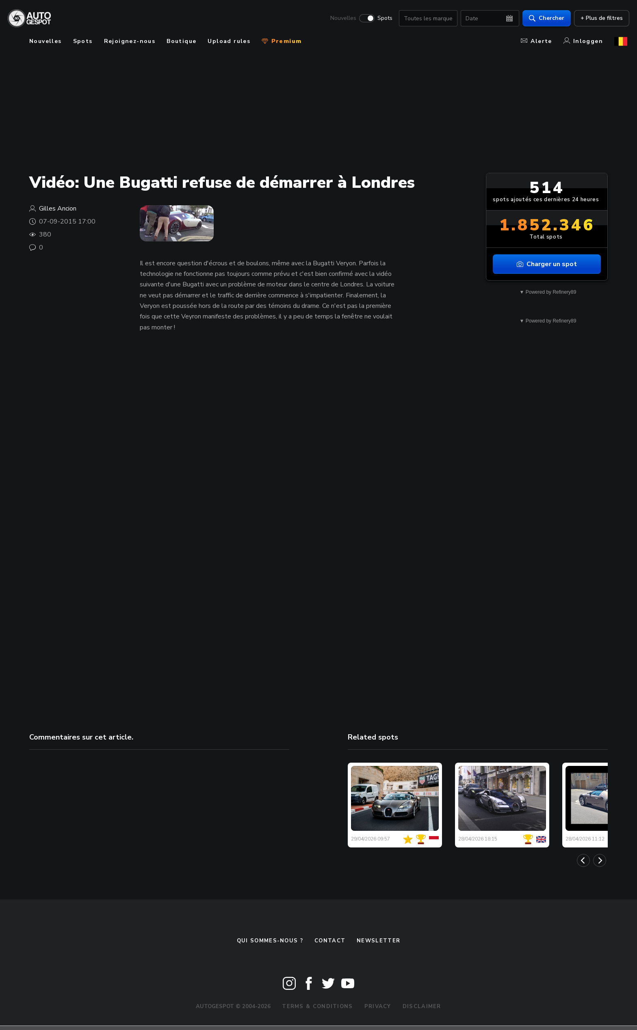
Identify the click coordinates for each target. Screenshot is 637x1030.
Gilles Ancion (57, 208)
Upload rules (229, 41)
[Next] (600, 860)
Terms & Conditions (317, 1006)
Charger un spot (547, 264)
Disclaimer (422, 1006)
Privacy (377, 1006)
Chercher (544, 18)
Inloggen (583, 41)
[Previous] (583, 860)
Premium (281, 41)
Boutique (181, 41)
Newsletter (378, 940)
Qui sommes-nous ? (270, 940)
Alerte (536, 41)
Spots (382, 19)
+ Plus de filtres (599, 18)
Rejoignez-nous (130, 41)
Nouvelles (341, 19)
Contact (329, 940)
